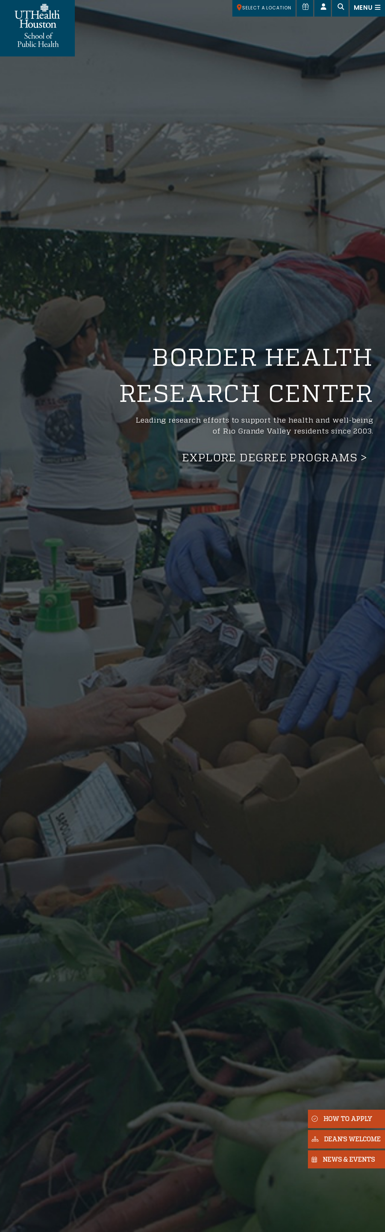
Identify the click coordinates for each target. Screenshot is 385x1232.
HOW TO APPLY (342, 1118)
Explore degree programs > (274, 457)
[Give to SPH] (305, 8)
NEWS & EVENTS (343, 1159)
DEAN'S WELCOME (346, 1138)
